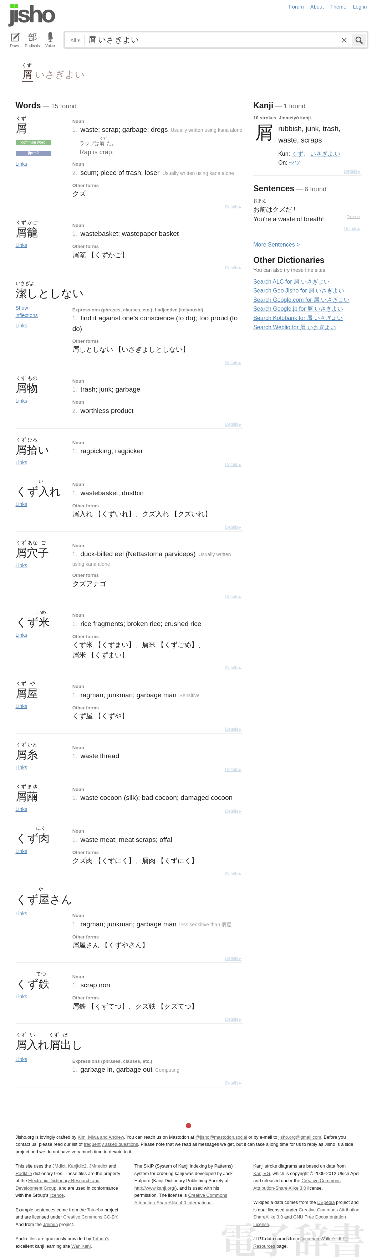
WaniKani (81, 1246)
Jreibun (50, 1224)
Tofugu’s (100, 1238)
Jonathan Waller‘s (318, 1238)
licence (57, 1195)
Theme (338, 7)
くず (297, 153)
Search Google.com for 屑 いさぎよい (301, 300)
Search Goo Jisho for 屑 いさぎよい (298, 291)
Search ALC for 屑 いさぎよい (291, 282)
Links (21, 164)
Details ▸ (233, 207)
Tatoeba (353, 217)
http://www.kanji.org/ (154, 1188)
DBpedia (326, 1202)
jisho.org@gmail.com (300, 1137)
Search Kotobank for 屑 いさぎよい (298, 318)
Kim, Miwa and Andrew (101, 1137)
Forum (296, 7)
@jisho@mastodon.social (221, 1137)
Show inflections (27, 311)
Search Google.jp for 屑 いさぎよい (298, 309)
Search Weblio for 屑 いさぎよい (294, 327)
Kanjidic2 (77, 1166)
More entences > (276, 245)
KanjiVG (261, 1173)
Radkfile (24, 1173)
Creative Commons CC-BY (90, 1217)
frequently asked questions (111, 1144)
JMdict (59, 1166)
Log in (360, 7)
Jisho (31, 15)
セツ (294, 162)
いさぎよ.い (325, 153)
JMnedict (98, 1166)
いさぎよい (60, 74)
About (317, 7)
